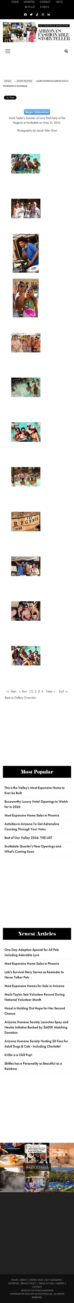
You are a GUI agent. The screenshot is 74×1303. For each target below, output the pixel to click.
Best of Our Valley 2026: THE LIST (28, 838)
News (59, 1)
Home (14, 1)
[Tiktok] (37, 14)
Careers (60, 1283)
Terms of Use (46, 1283)
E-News (44, 6)
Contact (45, 1)
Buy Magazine (53, 1279)
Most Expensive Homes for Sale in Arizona (34, 986)
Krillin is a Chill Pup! (18, 1055)
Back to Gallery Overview (20, 697)
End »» (63, 691)
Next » (50, 691)
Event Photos (24, 81)
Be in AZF (30, 6)
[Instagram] (43, 14)
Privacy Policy (29, 1283)
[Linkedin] (49, 14)
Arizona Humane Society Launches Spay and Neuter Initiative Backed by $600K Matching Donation (36, 1027)
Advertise (29, 1)
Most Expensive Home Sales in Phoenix (31, 815)
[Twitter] (31, 14)
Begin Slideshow (37, 112)
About (23, 1279)
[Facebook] (25, 14)
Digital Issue (36, 1279)
